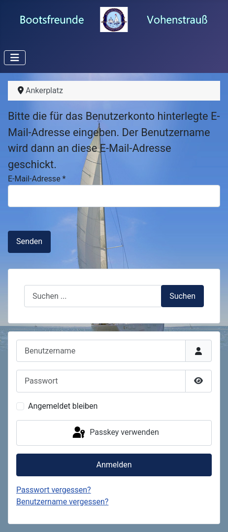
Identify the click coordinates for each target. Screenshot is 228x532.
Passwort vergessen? (53, 490)
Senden (29, 241)
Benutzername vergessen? (62, 501)
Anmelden (113, 464)
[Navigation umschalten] (15, 57)
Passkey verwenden (115, 433)
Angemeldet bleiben (63, 406)
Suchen (182, 296)
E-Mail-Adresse (36, 178)
